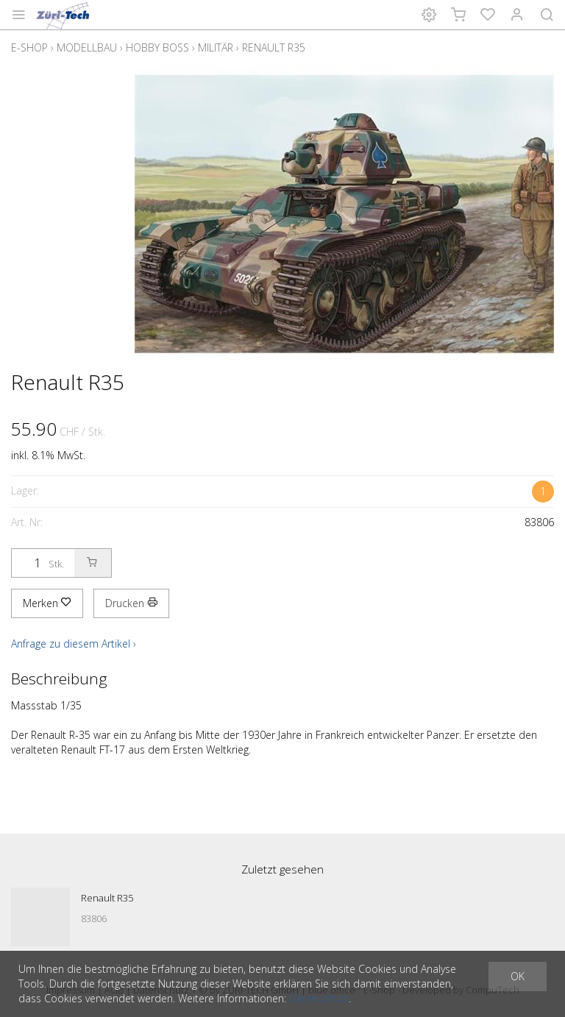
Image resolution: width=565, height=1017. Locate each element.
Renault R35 (273, 47)
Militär (215, 47)
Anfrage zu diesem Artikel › (73, 644)
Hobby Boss (157, 47)
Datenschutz (319, 998)
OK (518, 976)
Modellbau (87, 47)
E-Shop (29, 47)
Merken (47, 603)
